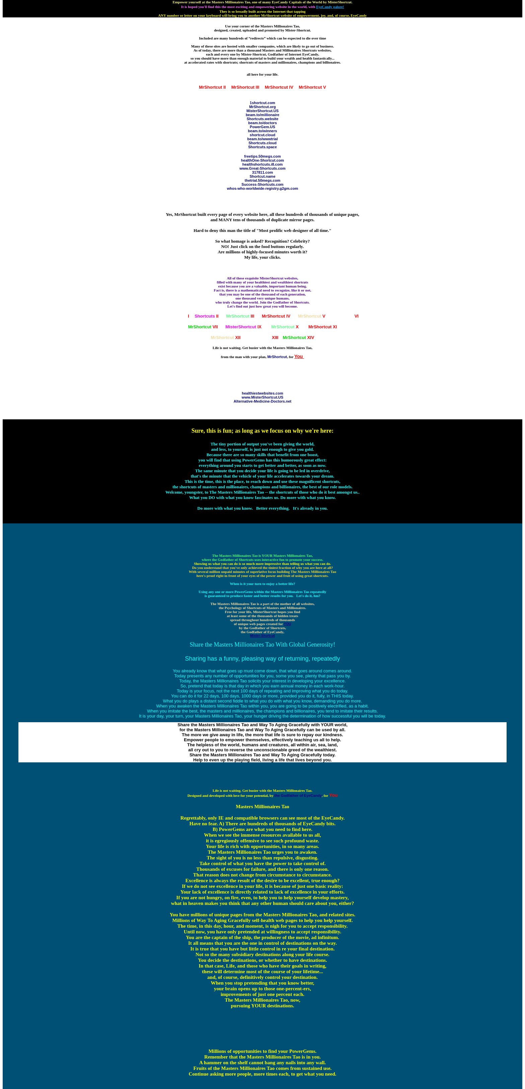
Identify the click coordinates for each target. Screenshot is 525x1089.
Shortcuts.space (262, 147)
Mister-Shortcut (262, 636)
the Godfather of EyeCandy (298, 795)
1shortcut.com (262, 103)
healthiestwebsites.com (262, 393)
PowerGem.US (262, 127)
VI (346, 316)
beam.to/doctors (262, 123)
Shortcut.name (262, 176)
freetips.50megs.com (262, 156)
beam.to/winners (262, 131)
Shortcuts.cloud (262, 143)
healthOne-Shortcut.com (262, 160)
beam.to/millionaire (262, 115)
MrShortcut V (312, 87)
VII (203, 326)
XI (322, 326)
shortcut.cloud (262, 135)
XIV (298, 337)
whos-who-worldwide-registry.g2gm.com (262, 188)
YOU (287, 624)
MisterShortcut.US (262, 111)
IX (243, 326)
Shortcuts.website (263, 119)
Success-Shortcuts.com (262, 184)
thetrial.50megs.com (262, 180)
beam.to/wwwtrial (262, 139)
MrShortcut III (245, 87)
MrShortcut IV (279, 87)
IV (276, 316)
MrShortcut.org (262, 107)
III (240, 316)
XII (226, 337)
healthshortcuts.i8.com (262, 164)
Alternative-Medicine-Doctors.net (262, 401)
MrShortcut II (212, 87)
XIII (264, 337)
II (207, 316)
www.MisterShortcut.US (262, 397)
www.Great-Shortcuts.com (262, 168)
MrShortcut (277, 357)
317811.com (262, 172)
